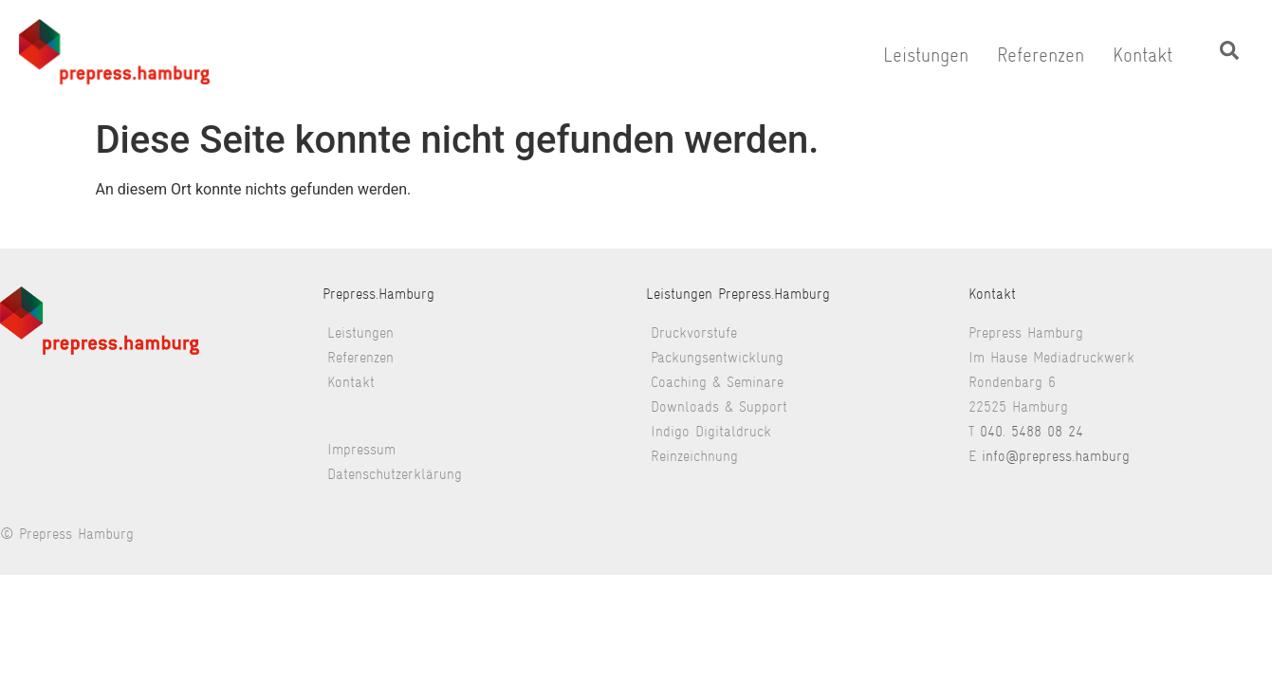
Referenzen (1040, 55)
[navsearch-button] (1229, 55)
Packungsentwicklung (717, 357)
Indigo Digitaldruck (711, 431)
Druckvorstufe (694, 332)
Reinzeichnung (694, 456)
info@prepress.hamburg (1056, 456)
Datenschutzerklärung (394, 474)
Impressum (361, 449)
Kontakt (1142, 55)
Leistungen (925, 55)
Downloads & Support (719, 406)
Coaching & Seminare (717, 382)
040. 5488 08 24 (1031, 431)
